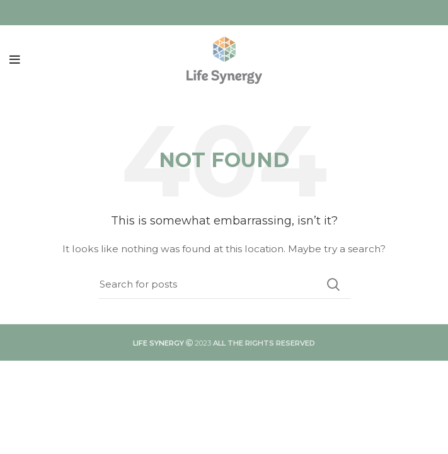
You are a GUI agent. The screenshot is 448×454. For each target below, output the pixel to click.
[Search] (224, 284)
